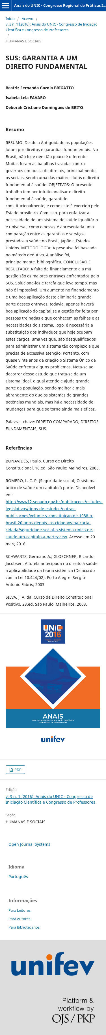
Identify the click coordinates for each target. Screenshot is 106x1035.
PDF (17, 769)
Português (18, 876)
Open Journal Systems (29, 844)
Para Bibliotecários (24, 927)
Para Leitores (19, 910)
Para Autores (19, 918)
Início (10, 18)
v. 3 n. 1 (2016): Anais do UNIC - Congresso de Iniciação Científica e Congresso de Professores (52, 27)
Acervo (27, 18)
